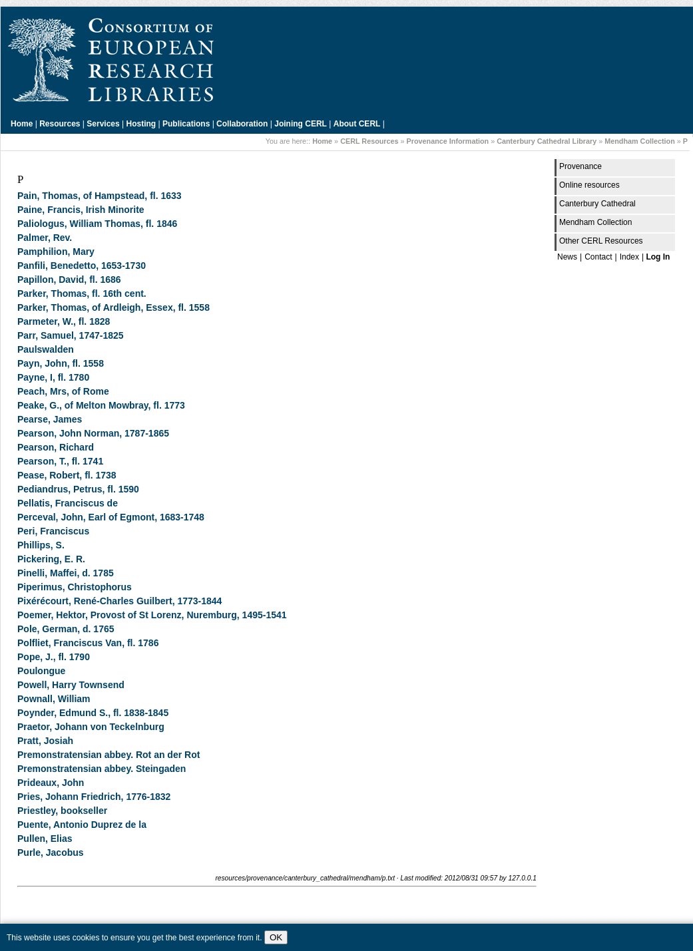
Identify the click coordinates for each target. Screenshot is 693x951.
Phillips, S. (41, 545)
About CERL (357, 123)
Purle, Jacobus (50, 852)
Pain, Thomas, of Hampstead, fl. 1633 (99, 195)
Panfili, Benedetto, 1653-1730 (81, 265)
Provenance (580, 166)
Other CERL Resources (601, 241)
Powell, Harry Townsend (70, 684)
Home (22, 123)
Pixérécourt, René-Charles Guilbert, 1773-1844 (119, 601)
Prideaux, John (50, 782)
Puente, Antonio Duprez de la (81, 824)
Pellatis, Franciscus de (67, 503)
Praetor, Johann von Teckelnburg (90, 726)
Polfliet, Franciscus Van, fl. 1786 (87, 643)
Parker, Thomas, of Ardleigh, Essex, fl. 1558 (113, 307)
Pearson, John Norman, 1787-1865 (93, 433)
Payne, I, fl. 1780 (53, 377)
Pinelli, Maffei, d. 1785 (65, 573)
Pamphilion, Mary (56, 251)
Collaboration (242, 123)
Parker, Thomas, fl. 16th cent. (81, 293)
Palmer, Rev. (44, 237)
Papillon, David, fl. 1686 (69, 279)
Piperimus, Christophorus (74, 587)
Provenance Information (448, 141)
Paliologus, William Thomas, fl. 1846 (97, 223)
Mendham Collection (639, 141)
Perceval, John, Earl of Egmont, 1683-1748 (110, 517)
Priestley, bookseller (62, 810)
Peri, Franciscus (53, 531)
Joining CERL (300, 123)
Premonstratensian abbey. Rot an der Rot (108, 754)
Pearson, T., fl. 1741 (60, 461)
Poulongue (41, 671)
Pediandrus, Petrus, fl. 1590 (78, 489)
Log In (658, 257)
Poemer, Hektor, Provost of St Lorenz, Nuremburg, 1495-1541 (152, 615)
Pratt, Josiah (45, 740)
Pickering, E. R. (51, 559)
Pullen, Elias (44, 838)
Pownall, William (54, 698)
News (567, 257)
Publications (186, 123)
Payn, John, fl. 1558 (60, 363)
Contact (598, 257)
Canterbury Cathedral (597, 203)
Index (629, 257)
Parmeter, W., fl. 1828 (63, 321)
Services (103, 123)
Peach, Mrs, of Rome (63, 391)
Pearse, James (49, 419)
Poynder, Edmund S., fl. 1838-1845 (92, 712)
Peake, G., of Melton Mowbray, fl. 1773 (101, 405)
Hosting (141, 123)
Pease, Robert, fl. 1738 (66, 475)
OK (276, 937)
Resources (59, 123)
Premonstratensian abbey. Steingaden (101, 768)
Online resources (589, 185)
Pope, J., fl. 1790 (53, 657)
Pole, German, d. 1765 (66, 629)
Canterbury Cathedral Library (546, 141)
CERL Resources (369, 141)
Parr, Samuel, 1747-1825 (70, 335)
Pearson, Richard (55, 447)
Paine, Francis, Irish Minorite (80, 209)
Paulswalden (45, 349)
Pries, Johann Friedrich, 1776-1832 (93, 796)
